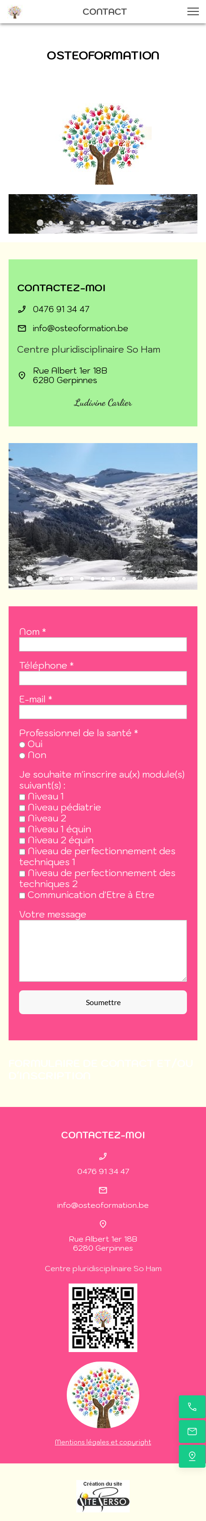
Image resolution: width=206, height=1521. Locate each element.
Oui (35, 744)
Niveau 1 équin (59, 829)
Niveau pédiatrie (64, 807)
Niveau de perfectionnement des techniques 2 (97, 878)
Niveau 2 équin (60, 840)
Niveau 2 (47, 818)
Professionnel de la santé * (78, 733)
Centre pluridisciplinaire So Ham (103, 1268)
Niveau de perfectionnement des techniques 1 (97, 856)
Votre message (52, 914)
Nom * (32, 631)
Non (37, 754)
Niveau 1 (46, 796)
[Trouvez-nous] (192, 1456)
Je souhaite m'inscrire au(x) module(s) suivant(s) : (102, 780)
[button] (193, 11)
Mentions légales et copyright (103, 1442)
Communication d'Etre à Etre (91, 894)
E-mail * (35, 699)
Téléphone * (46, 665)
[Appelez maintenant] (192, 1406)
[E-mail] (192, 1431)
